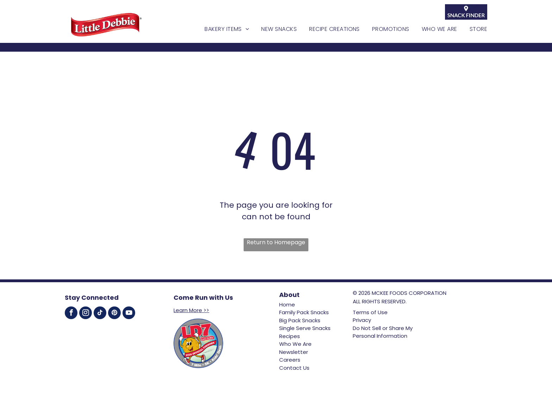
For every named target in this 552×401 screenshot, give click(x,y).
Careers (289, 359)
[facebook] (71, 313)
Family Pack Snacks (304, 312)
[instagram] (85, 313)
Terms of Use (370, 312)
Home (287, 304)
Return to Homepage (276, 242)
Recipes (289, 336)
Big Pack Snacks (299, 320)
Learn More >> (191, 310)
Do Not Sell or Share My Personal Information (383, 332)
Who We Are (295, 344)
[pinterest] (114, 313)
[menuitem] (220, 29)
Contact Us (294, 367)
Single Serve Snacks (305, 328)
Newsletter (293, 352)
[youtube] (129, 313)
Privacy (362, 320)
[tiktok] (100, 313)
